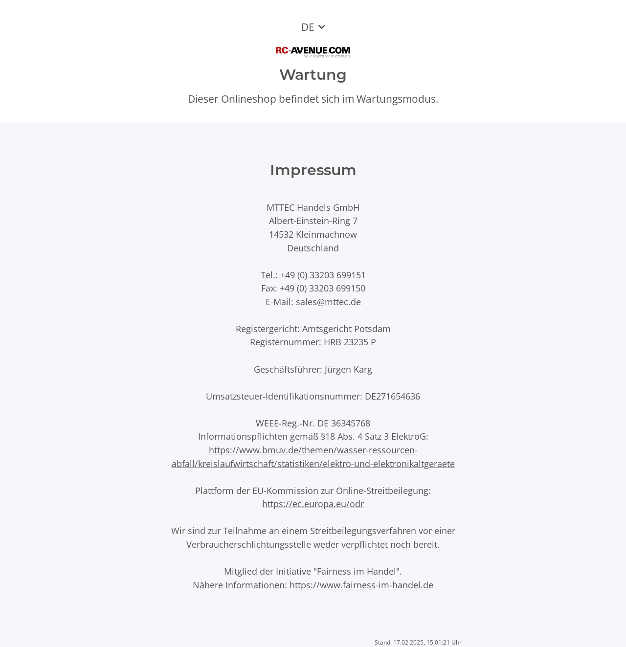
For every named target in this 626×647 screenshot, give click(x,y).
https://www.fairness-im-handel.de (361, 585)
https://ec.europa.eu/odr (313, 503)
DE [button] (307, 27)
